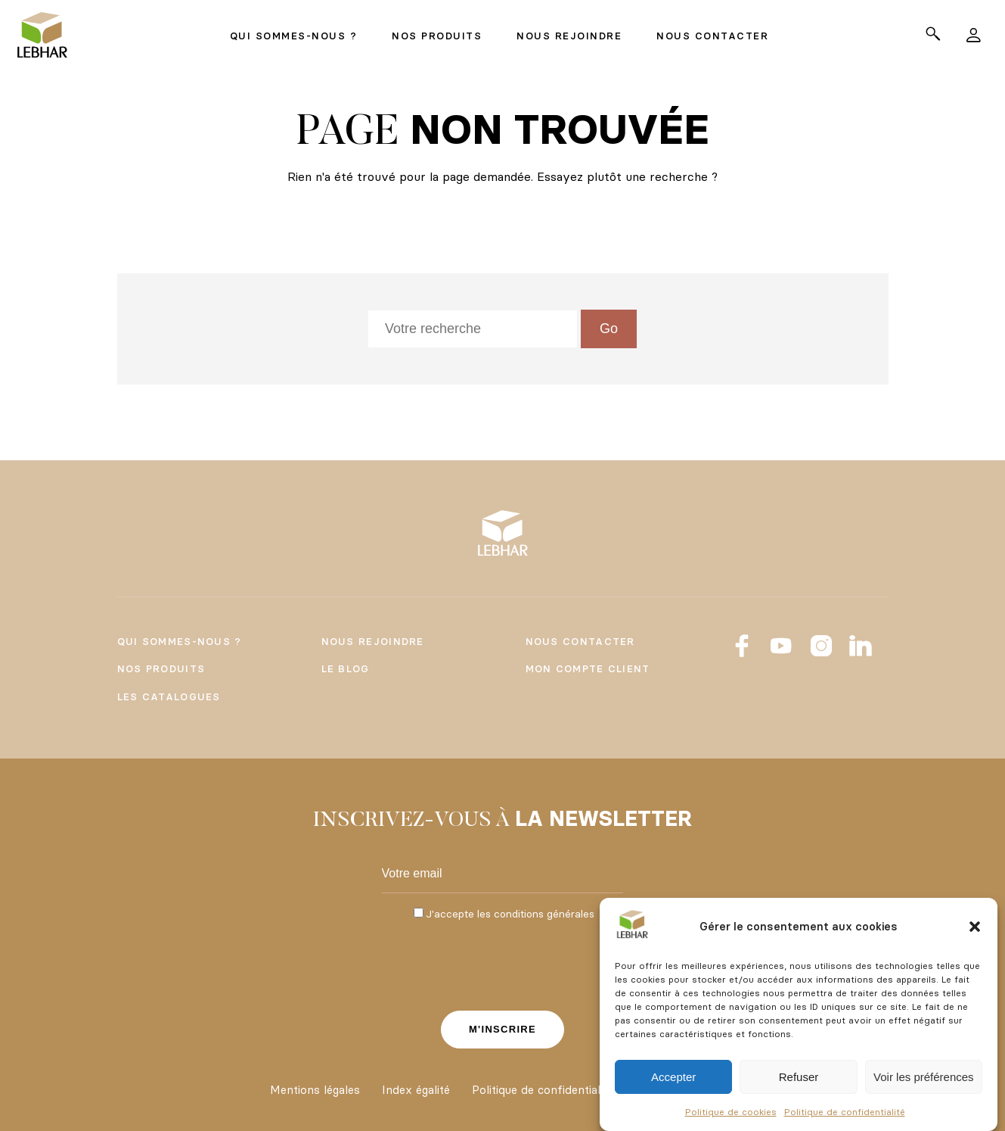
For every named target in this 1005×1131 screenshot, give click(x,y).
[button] (974, 926)
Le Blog (345, 668)
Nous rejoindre (372, 641)
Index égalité (416, 1090)
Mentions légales (315, 1090)
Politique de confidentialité (844, 1111)
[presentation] (503, 963)
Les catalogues (169, 696)
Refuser (799, 1076)
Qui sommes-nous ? (179, 641)
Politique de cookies (731, 1111)
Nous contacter (580, 641)
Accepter (673, 1076)
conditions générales (544, 914)
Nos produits (161, 668)
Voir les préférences (923, 1076)
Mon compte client (588, 668)
